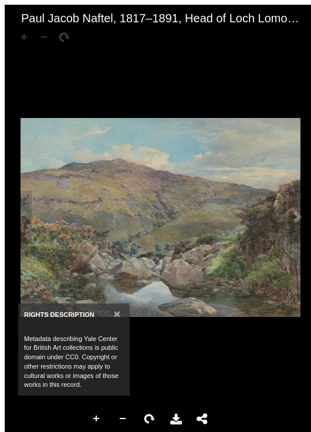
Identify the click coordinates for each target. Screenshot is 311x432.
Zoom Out (123, 419)
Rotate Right (149, 419)
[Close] (117, 314)
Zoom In (97, 419)
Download (176, 419)
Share (202, 419)
